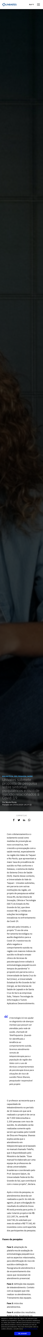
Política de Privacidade (30, 1329)
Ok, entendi (22, 1333)
